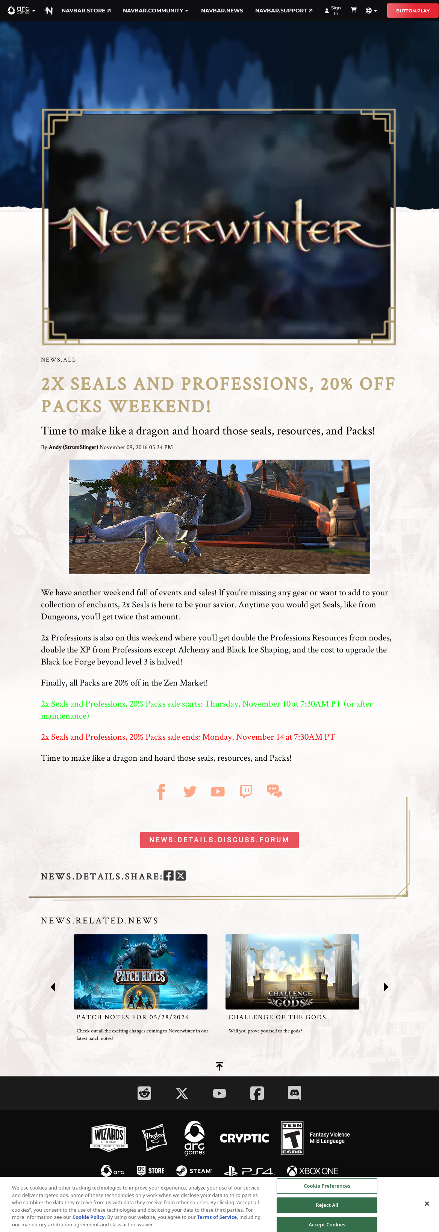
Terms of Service (217, 1219)
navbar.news (222, 10)
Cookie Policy (89, 1219)
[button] (22, 11)
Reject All (327, 1207)
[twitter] (181, 876)
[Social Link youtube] (219, 1093)
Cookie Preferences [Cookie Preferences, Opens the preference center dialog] (327, 1188)
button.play (413, 11)
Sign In (333, 10)
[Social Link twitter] (182, 1093)
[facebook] (168, 876)
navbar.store (86, 10)
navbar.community (156, 10)
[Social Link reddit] (144, 1093)
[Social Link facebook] (257, 1093)
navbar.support (284, 10)
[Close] (427, 1205)
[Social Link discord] (294, 1093)
